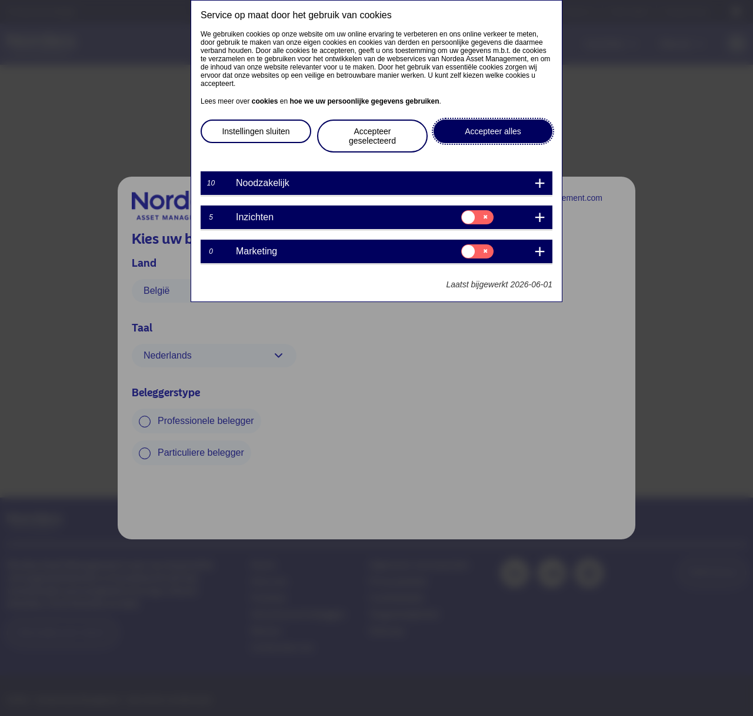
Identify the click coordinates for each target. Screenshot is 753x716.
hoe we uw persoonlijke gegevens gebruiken (364, 101)
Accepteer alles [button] (493, 131)
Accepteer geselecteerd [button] (372, 136)
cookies (265, 101)
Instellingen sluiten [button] (255, 131)
